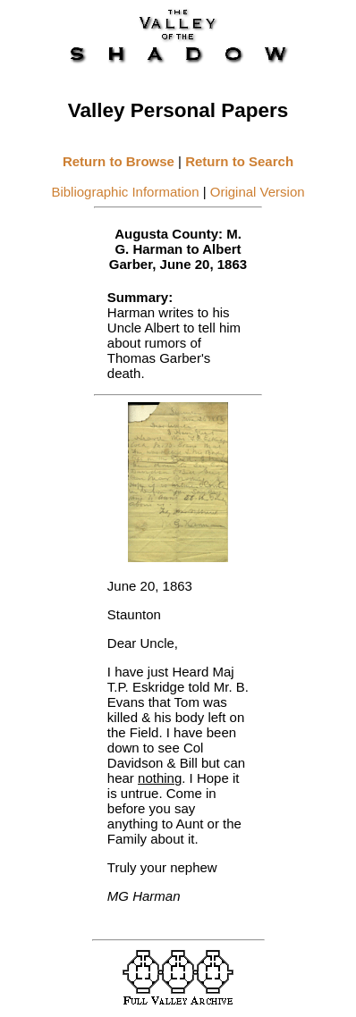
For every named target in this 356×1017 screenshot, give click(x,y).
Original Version (257, 191)
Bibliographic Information (125, 191)
